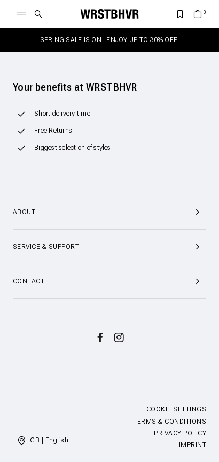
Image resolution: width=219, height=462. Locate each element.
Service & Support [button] (109, 246)
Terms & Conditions (169, 421)
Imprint (192, 445)
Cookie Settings (176, 409)
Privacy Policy (180, 433)
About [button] (109, 212)
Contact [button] (109, 281)
